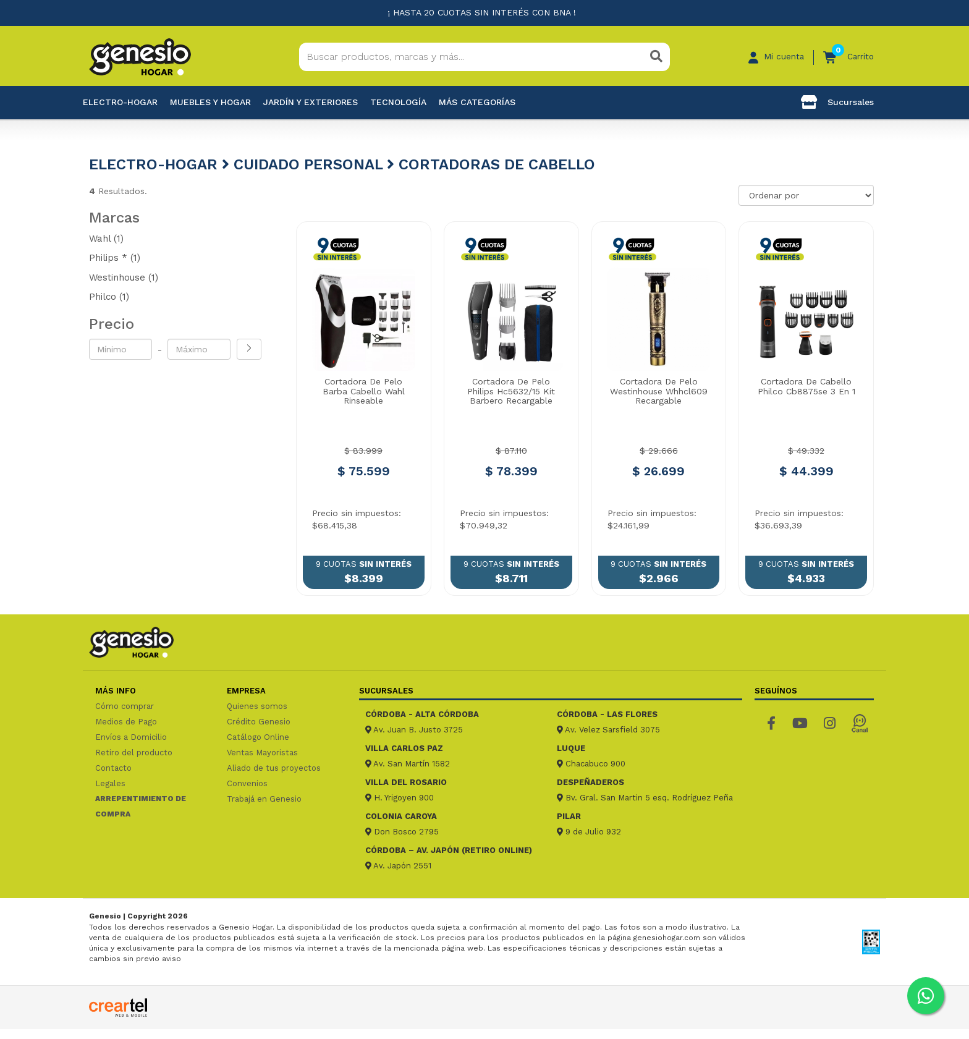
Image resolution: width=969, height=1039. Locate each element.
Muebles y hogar (210, 102)
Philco (109, 296)
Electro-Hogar (120, 102)
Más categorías (477, 102)
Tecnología (398, 102)
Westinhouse (123, 277)
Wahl (106, 238)
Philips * (114, 257)
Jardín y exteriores (310, 102)
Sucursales (837, 102)
